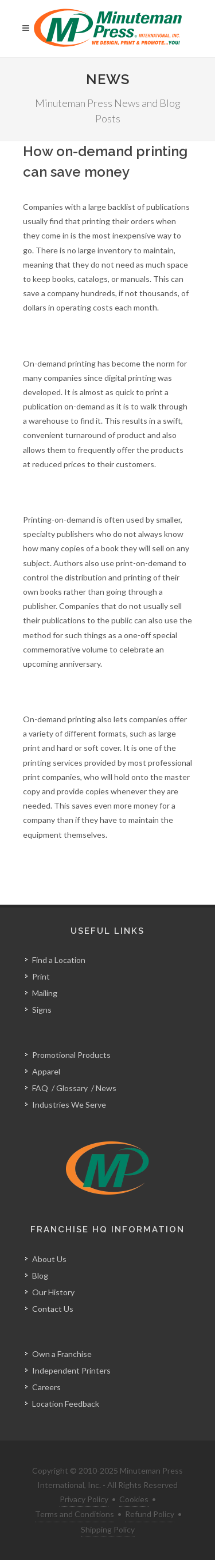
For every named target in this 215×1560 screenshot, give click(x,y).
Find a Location (58, 960)
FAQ (40, 1088)
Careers (46, 1387)
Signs (42, 1009)
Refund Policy (149, 1514)
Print (41, 976)
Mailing (44, 993)
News (106, 1088)
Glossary (72, 1088)
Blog (40, 1275)
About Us (49, 1259)
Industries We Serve (69, 1104)
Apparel (46, 1071)
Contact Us (52, 1309)
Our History (53, 1292)
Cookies (133, 1499)
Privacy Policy (84, 1499)
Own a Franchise (62, 1354)
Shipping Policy (108, 1529)
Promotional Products (71, 1055)
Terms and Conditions (74, 1514)
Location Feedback (65, 1403)
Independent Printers (71, 1370)
